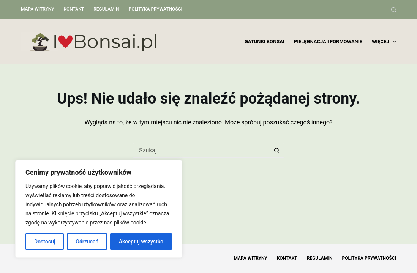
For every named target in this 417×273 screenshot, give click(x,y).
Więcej (384, 41)
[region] (98, 209)
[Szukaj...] (201, 150)
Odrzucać (87, 241)
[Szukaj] (393, 9)
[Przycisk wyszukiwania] (276, 150)
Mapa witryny (37, 9)
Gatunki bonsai (264, 41)
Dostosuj (44, 241)
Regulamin (106, 9)
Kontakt (74, 9)
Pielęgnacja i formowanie (328, 41)
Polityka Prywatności (155, 9)
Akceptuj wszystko (141, 241)
